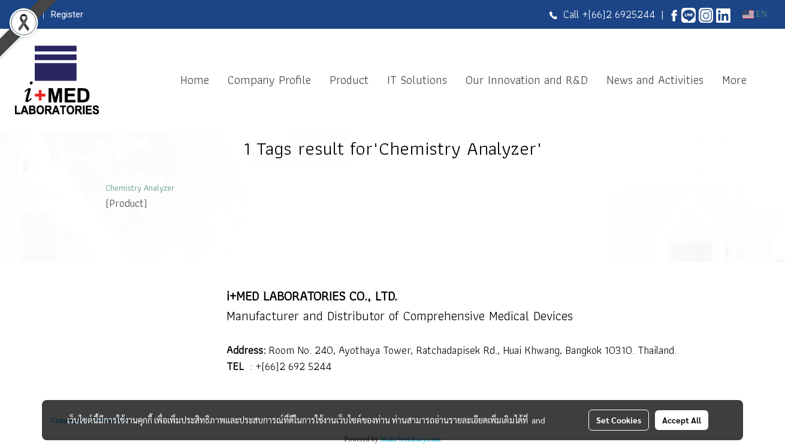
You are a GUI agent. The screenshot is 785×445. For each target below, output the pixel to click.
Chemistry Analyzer (139, 187)
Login (26, 14)
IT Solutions (417, 79)
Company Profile (269, 79)
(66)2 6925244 (621, 14)
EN (754, 14)
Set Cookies (618, 419)
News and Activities (655, 79)
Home (194, 79)
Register (67, 14)
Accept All (681, 419)
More (734, 79)
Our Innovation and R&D (527, 79)
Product (349, 79)
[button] (766, 80)
